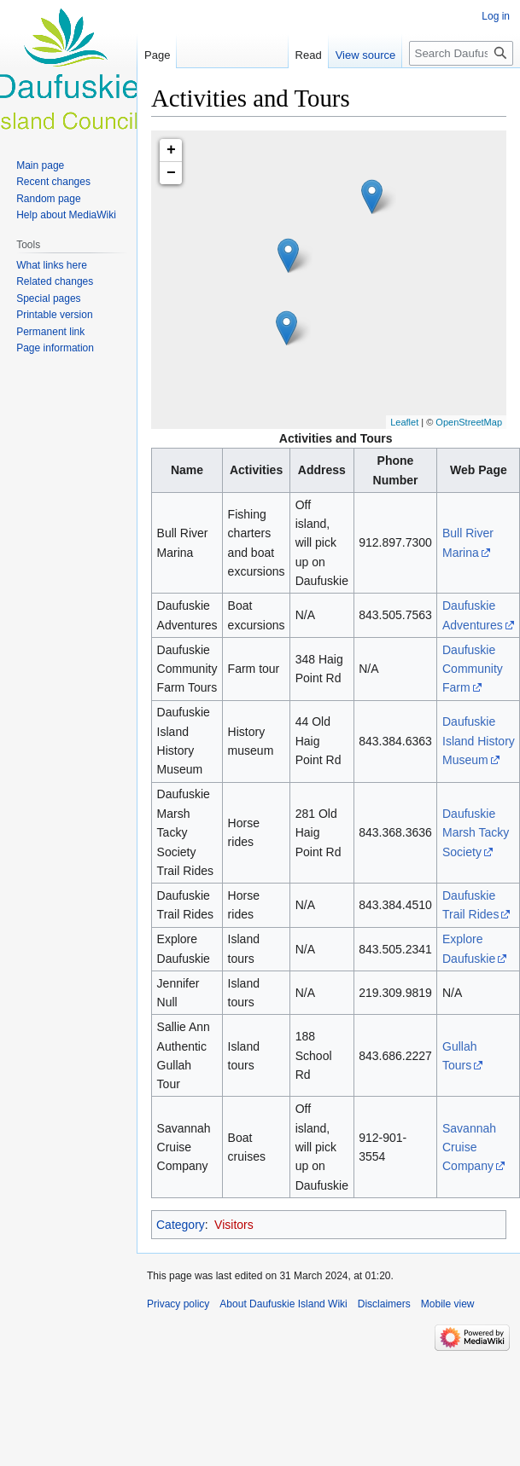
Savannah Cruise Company (469, 1147)
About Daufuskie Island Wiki (283, 1304)
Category (180, 1224)
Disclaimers (384, 1304)
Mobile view (448, 1304)
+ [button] (171, 150)
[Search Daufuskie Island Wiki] (461, 53)
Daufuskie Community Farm (472, 669)
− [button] (171, 173)
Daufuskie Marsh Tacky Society (475, 833)
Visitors (234, 1224)
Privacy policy (178, 1304)
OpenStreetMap (468, 422)
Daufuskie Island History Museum (478, 741)
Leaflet (404, 422)
